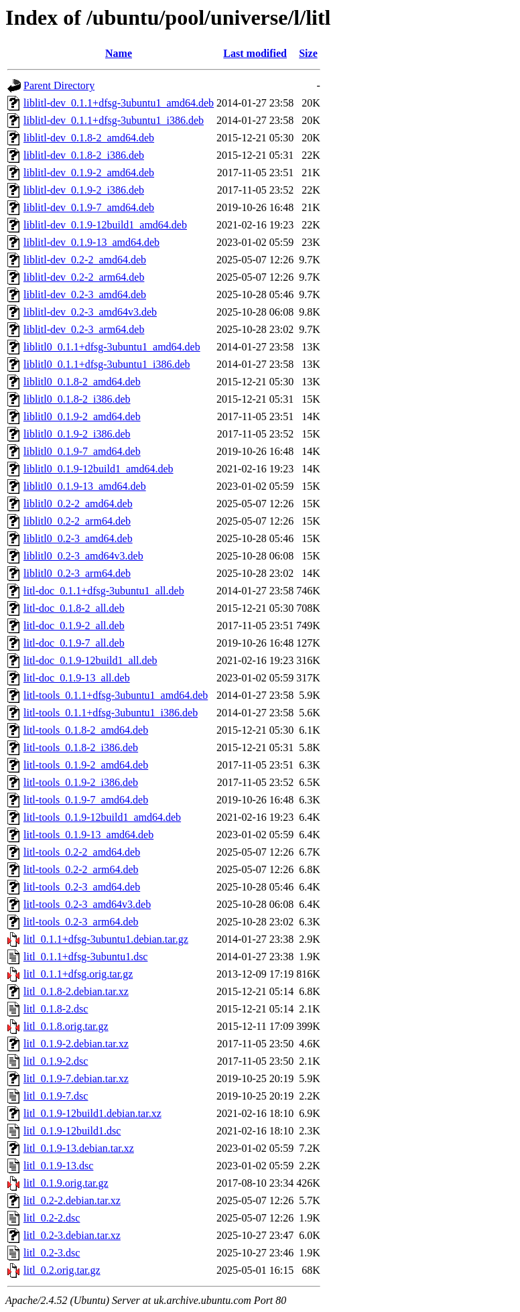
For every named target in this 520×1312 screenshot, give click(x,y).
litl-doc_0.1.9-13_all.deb (76, 677)
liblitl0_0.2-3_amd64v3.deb (83, 556)
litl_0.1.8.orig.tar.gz (66, 1026)
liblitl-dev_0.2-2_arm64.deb (83, 277)
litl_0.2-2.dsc (51, 1218)
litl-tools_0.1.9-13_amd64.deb (88, 834)
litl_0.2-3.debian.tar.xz (72, 1235)
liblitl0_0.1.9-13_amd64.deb (84, 486)
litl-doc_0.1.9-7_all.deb (74, 643)
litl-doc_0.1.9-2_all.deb (74, 625)
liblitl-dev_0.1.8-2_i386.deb (83, 155)
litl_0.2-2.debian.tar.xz (72, 1200)
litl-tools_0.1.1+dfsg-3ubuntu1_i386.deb (110, 712)
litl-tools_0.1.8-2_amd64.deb (85, 730)
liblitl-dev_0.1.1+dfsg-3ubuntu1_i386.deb (113, 120)
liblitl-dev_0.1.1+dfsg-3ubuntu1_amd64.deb (118, 103)
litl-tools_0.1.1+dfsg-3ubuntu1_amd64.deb (115, 695)
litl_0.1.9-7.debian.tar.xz (76, 1078)
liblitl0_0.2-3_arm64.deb (77, 573)
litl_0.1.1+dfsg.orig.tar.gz (78, 974)
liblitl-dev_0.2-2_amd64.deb (84, 259)
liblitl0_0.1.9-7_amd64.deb (82, 451)
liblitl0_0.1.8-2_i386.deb (77, 399)
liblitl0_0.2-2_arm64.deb (77, 521)
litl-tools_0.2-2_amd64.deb (81, 852)
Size (308, 53)
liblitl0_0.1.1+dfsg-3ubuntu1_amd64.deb (111, 346)
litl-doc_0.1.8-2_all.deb (74, 608)
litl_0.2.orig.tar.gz (62, 1270)
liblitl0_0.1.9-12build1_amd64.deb (98, 468)
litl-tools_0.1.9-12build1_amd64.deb (102, 817)
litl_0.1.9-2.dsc (55, 1061)
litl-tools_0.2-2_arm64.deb (81, 869)
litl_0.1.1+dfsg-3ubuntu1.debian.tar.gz (105, 939)
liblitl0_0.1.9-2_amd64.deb (82, 416)
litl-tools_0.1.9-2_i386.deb (80, 782)
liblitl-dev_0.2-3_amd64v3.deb (90, 312)
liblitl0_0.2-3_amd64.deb (78, 538)
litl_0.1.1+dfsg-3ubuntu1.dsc (85, 956)
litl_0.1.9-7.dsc (55, 1096)
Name (118, 53)
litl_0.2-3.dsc (51, 1252)
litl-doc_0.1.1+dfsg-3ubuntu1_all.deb (103, 590)
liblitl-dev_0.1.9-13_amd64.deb (91, 242)
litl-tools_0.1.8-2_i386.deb (80, 747)
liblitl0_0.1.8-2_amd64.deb (82, 381)
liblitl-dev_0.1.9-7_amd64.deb (88, 207)
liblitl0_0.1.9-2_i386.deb (77, 434)
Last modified (255, 53)
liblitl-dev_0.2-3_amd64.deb (84, 294)
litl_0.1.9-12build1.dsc (72, 1130)
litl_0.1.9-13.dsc (58, 1165)
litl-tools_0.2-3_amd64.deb (81, 887)
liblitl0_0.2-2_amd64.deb (78, 503)
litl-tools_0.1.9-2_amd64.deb (85, 765)
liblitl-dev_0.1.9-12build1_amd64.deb (105, 225)
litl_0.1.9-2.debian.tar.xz (76, 1043)
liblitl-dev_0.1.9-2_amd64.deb (88, 172)
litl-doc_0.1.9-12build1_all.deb (90, 660)
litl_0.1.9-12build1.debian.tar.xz (92, 1113)
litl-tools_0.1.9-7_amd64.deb (85, 799)
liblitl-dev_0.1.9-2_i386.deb (83, 190)
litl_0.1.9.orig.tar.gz (66, 1183)
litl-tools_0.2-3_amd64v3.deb (87, 904)
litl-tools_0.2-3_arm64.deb (81, 921)
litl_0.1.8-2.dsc (55, 1008)
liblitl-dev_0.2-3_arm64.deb (83, 329)
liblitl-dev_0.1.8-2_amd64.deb (88, 137)
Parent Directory (58, 85)
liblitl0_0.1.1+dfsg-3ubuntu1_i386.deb (106, 364)
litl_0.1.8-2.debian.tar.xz (76, 991)
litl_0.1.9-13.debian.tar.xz (78, 1148)
